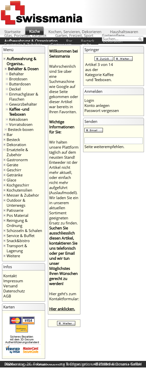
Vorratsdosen (20, 124)
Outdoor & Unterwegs (16, 203)
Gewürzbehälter (23, 104)
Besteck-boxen (20, 129)
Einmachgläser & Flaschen (23, 96)
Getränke (15, 174)
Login (89, 100)
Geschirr (14, 169)
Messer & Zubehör (23, 195)
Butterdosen (20, 83)
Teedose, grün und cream (88, 363)
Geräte (12, 164)
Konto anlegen (97, 105)
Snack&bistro (18, 240)
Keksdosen (18, 119)
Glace (11, 179)
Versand (10, 285)
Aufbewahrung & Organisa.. (21, 61)
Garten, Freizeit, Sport (74, 35)
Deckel (15, 88)
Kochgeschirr (18, 185)
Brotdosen (18, 78)
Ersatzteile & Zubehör (23, 44)
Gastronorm (61, 44)
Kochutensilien (19, 190)
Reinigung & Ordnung (17, 223)
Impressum (13, 280)
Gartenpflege (113, 35)
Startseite (12, 31)
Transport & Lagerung (17, 248)
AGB (7, 295)
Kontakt (10, 275)
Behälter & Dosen (23, 68)
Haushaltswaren (124, 31)
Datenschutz (14, 290)
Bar (69, 40)
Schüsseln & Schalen (24, 230)
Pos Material (17, 215)
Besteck (87, 40)
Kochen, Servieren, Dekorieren (74, 31)
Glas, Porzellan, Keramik (25, 35)
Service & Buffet (20, 235)
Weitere (13, 255)
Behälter (16, 73)
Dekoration (16, 144)
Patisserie (15, 210)
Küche (34, 31)
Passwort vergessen (101, 110)
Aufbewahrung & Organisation (31, 40)
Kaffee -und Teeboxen (19, 112)
